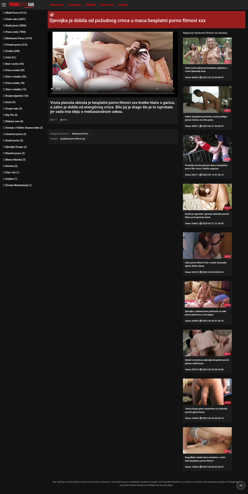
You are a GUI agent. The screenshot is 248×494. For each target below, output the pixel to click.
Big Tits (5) (10, 115)
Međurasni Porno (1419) (17, 38)
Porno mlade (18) (13, 83)
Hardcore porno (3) (14, 134)
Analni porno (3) (13, 140)
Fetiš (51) (9, 57)
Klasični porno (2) (14, 153)
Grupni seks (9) (12, 108)
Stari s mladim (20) (14, 76)
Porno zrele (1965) (14, 32)
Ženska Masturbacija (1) (17, 185)
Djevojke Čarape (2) (15, 147)
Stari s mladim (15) (14, 89)
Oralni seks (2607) (14, 19)
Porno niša (107, 4)
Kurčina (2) (10, 166)
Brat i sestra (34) (13, 63)
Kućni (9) (9, 102)
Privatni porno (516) (15, 44)
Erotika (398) (11, 51)
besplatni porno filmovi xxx (72, 139)
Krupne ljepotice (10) (15, 95)
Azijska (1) (10, 178)
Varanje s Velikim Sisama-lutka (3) (23, 127)
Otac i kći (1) (11, 172)
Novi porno (57, 4)
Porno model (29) (13, 70)
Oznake (122, 4)
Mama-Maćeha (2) (14, 159)
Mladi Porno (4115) (15, 12)
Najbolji (91, 4)
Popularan (75, 4)
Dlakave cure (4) (13, 121)
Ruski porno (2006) (14, 25)
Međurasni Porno (80, 134)
